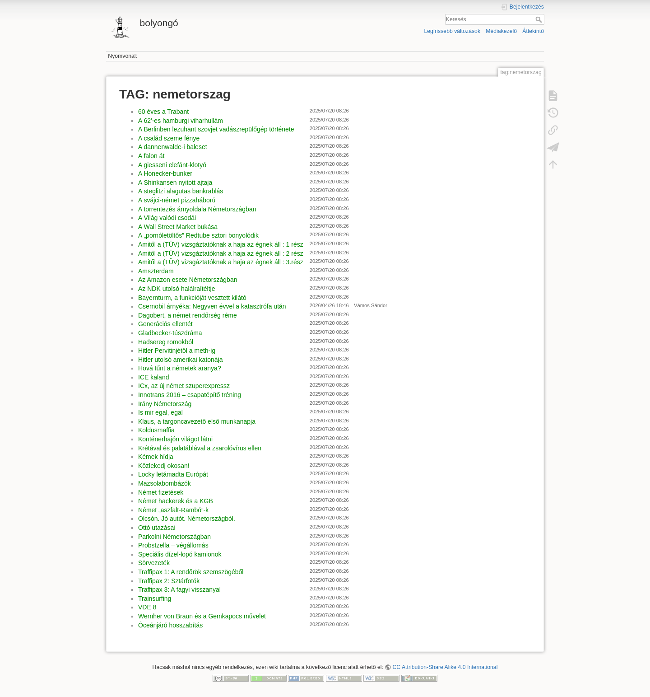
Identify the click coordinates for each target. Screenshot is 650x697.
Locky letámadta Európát (173, 474)
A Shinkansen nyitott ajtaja (175, 182)
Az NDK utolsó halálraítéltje (176, 288)
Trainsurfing (154, 598)
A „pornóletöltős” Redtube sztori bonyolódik (198, 235)
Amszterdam (156, 271)
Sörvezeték (154, 562)
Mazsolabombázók (164, 483)
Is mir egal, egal (160, 412)
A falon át (151, 155)
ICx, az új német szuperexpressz (184, 385)
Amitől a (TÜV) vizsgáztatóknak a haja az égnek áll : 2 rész (220, 253)
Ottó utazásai (157, 527)
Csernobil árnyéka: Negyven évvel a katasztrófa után (212, 306)
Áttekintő (533, 31)
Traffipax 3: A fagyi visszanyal (179, 589)
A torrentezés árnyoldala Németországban (197, 209)
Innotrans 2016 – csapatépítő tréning (189, 394)
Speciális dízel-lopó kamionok (179, 554)
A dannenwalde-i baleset (172, 146)
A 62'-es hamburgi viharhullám (180, 120)
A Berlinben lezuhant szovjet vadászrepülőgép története (216, 129)
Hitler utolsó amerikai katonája (180, 359)
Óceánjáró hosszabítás (170, 625)
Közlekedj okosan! (164, 465)
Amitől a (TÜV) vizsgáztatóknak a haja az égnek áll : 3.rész (220, 262)
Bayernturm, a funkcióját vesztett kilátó (192, 297)
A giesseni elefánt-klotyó (172, 164)
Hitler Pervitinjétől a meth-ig (176, 350)
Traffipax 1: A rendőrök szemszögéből (190, 571)
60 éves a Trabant (163, 111)
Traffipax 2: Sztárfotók (169, 581)
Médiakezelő (501, 31)
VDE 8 (147, 607)
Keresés (539, 19)
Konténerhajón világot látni (175, 439)
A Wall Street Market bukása (178, 226)
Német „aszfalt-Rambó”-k (173, 510)
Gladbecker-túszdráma (170, 333)
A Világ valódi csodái (167, 217)
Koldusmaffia (156, 430)
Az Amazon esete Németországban (187, 279)
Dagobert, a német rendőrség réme (187, 315)
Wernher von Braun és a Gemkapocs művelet (202, 616)
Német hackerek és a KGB (175, 501)
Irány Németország (164, 403)
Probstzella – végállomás (173, 545)
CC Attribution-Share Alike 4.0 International (445, 667)
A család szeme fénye (169, 138)
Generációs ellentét (165, 323)
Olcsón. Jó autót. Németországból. (186, 518)
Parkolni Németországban (174, 536)
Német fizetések (160, 492)
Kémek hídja (155, 456)
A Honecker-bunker (165, 173)
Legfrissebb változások (452, 31)
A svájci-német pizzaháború (176, 200)
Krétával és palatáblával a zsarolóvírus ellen (199, 448)
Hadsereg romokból (165, 342)
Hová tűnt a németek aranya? (179, 368)
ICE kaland (153, 377)
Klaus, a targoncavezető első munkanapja (196, 421)
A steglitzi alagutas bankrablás (180, 191)
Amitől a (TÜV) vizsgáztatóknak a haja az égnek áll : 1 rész (220, 244)
